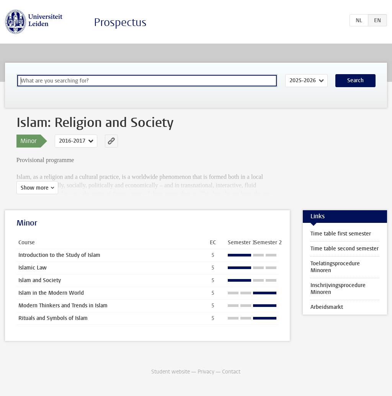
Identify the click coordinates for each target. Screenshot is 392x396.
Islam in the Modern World (51, 293)
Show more (35, 188)
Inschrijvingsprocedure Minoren (338, 289)
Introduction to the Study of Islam (59, 255)
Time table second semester (344, 248)
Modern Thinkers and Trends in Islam (63, 305)
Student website (170, 371)
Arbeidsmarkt (326, 307)
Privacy (206, 371)
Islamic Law (32, 267)
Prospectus (120, 22)
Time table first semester (340, 233)
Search (355, 80)
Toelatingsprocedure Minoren (335, 267)
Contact (231, 371)
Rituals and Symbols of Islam (53, 318)
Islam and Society (39, 280)
